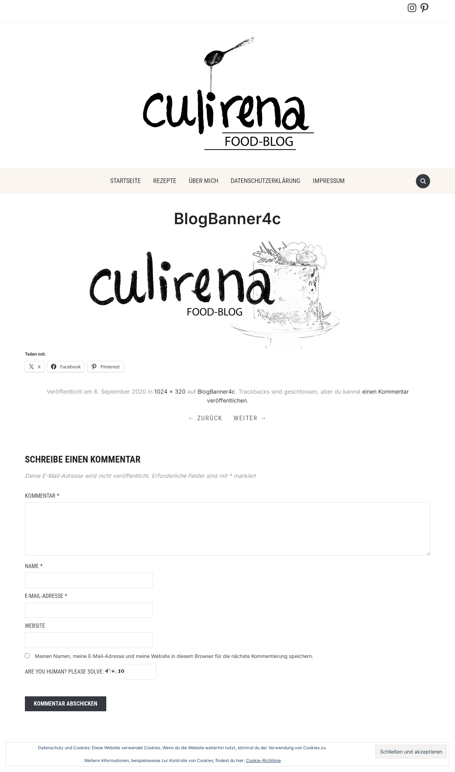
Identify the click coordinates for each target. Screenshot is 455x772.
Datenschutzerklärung (265, 180)
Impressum (329, 180)
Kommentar (42, 495)
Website (35, 626)
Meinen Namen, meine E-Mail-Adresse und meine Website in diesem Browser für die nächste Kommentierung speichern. (174, 656)
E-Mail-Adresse (46, 596)
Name (34, 566)
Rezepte (164, 180)
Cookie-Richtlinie (263, 760)
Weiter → (250, 418)
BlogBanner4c (216, 391)
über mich (203, 180)
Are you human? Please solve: (90, 672)
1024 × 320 (170, 391)
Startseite (125, 180)
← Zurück (205, 418)
